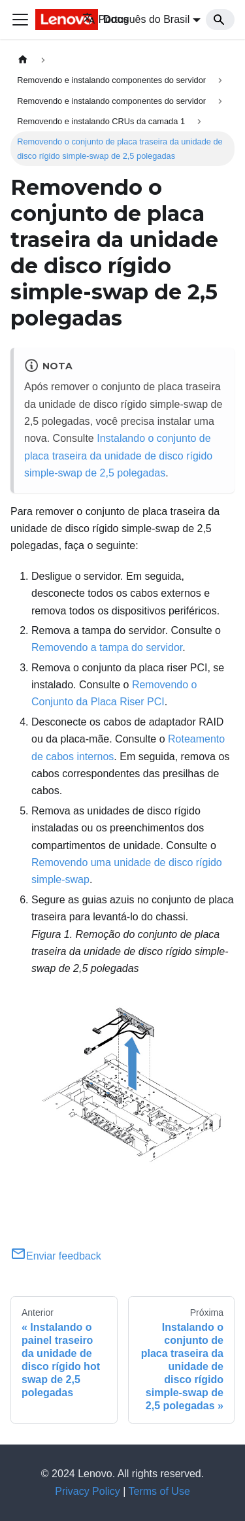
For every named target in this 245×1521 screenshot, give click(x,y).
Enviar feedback (55, 1256)
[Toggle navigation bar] (20, 19)
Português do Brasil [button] (136, 19)
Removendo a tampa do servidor (106, 647)
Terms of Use (159, 1491)
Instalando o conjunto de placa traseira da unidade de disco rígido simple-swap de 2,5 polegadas (118, 455)
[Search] (220, 19)
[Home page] (22, 60)
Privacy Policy (87, 1491)
